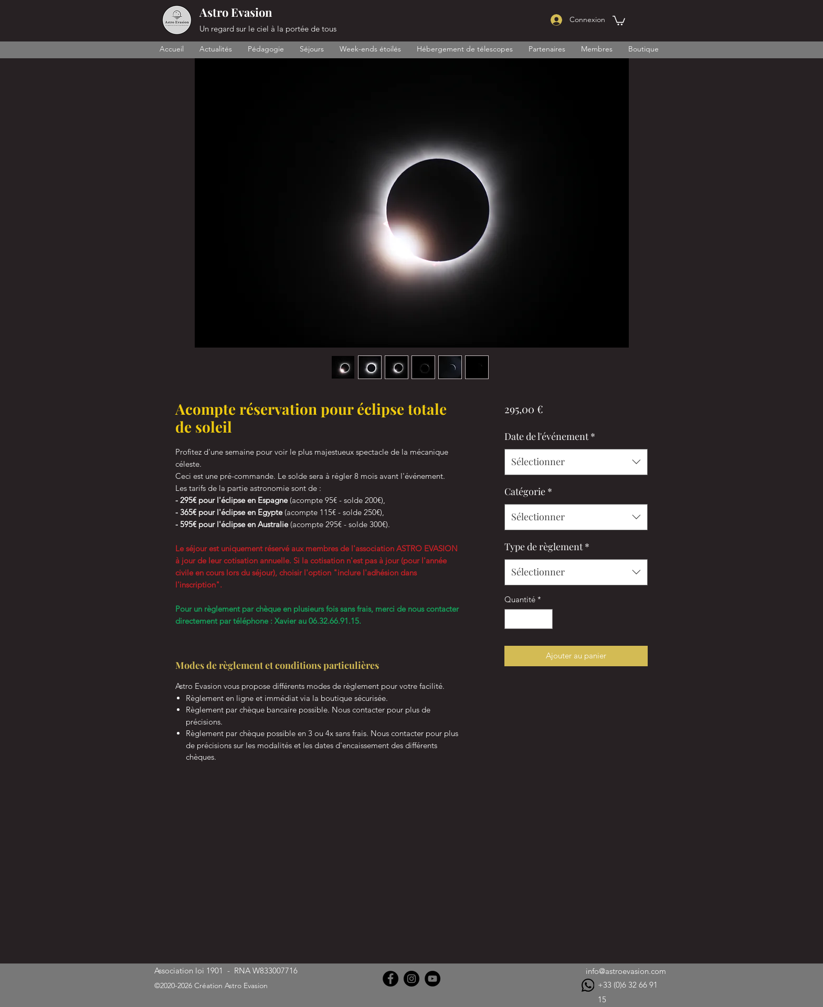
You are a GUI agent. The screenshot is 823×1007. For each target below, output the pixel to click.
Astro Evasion (235, 12)
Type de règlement (546, 546)
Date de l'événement (549, 436)
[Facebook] (390, 979)
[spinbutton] (528, 619)
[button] (619, 20)
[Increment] (544, 619)
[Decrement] (513, 619)
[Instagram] (411, 979)
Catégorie (528, 491)
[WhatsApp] (588, 985)
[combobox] (576, 462)
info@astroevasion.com (626, 971)
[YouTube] (432, 979)
